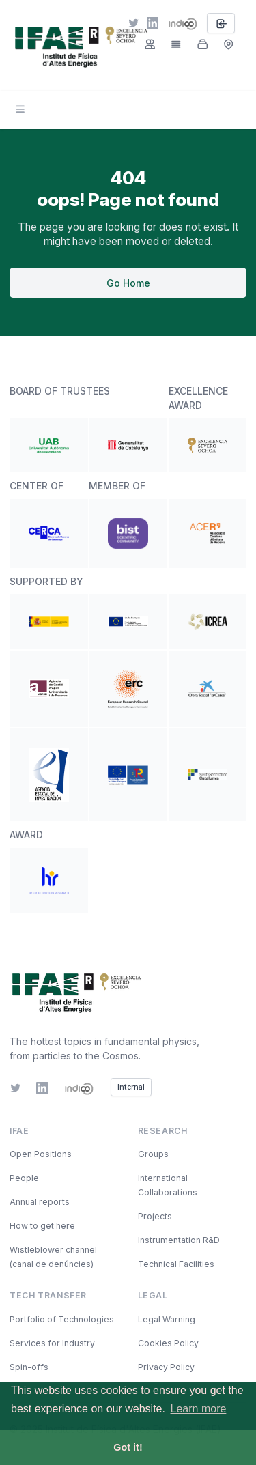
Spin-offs (29, 1367)
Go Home (128, 283)
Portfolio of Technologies (62, 1319)
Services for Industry (52, 1343)
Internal (131, 1087)
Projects (155, 1216)
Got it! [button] (127, 1447)
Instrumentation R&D (179, 1240)
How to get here (42, 1226)
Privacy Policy (166, 1367)
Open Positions (41, 1154)
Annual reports (40, 1202)
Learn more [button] (199, 1408)
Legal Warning (166, 1319)
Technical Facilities (176, 1264)
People (24, 1178)
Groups (153, 1154)
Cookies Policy (168, 1343)
